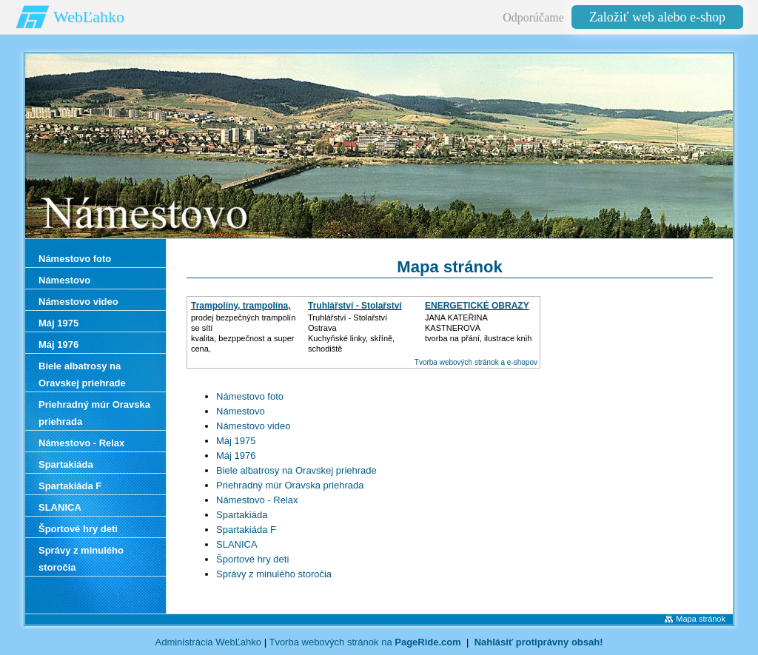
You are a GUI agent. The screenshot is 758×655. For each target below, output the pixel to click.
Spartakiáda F (246, 529)
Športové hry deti (252, 559)
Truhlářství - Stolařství (355, 305)
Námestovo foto (250, 396)
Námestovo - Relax (257, 499)
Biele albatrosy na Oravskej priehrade (296, 470)
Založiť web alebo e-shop (657, 17)
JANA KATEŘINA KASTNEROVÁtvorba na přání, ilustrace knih (478, 328)
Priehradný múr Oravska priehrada (289, 485)
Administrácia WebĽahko (208, 642)
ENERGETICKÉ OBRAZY (477, 305)
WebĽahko (88, 16)
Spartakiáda (241, 514)
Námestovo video (253, 425)
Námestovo (240, 411)
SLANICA (237, 544)
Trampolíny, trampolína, (240, 305)
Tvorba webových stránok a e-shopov (476, 362)
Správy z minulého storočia (274, 574)
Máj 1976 (235, 455)
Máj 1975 (235, 440)
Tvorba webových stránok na (364, 642)
